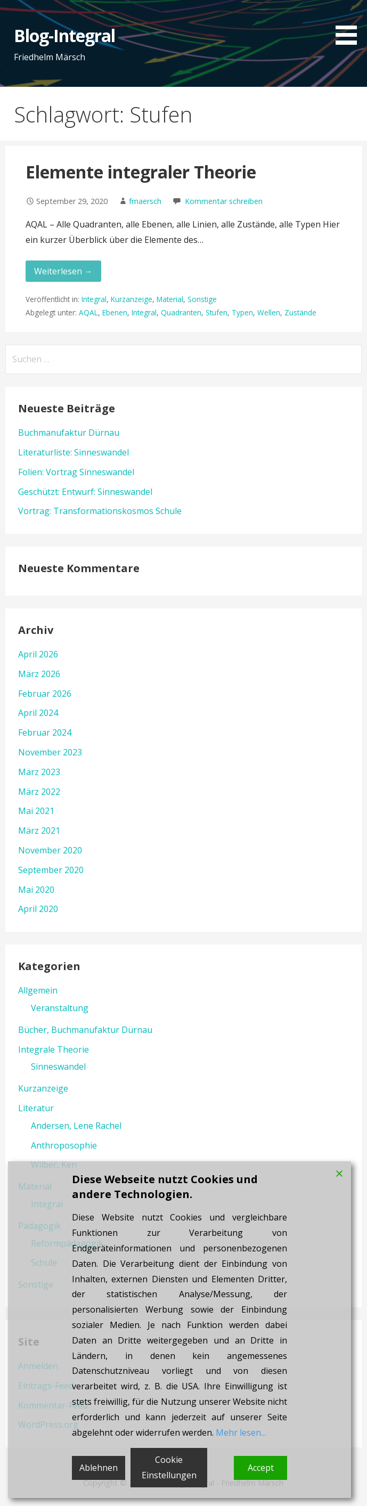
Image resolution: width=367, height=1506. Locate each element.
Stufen (216, 312)
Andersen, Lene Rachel (76, 1125)
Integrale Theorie (53, 1049)
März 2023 (39, 772)
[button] (350, 24)
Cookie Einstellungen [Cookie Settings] (169, 1467)
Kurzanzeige (131, 299)
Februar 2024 (44, 732)
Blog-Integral (65, 35)
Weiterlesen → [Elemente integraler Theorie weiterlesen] (63, 271)
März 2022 (39, 791)
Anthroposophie (64, 1145)
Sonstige (202, 299)
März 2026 (39, 674)
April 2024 (38, 713)
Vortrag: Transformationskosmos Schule (100, 511)
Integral (94, 299)
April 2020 (38, 909)
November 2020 (50, 850)
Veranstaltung (59, 1008)
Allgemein (38, 990)
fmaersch (145, 201)
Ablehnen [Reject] (98, 1468)
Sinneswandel (58, 1066)
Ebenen (114, 312)
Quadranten (181, 312)
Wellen (268, 312)
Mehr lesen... (241, 1432)
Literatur (36, 1108)
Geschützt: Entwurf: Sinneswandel (85, 492)
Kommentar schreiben (224, 201)
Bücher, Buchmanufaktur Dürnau (85, 1030)
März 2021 (39, 830)
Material (170, 299)
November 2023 (50, 752)
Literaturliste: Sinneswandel (73, 452)
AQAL (88, 312)
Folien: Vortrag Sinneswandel (76, 472)
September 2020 (51, 870)
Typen (242, 312)
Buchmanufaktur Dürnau (68, 432)
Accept (261, 1468)
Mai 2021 (36, 811)
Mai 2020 (36, 890)
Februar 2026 (44, 693)
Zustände (300, 312)
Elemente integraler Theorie (141, 171)
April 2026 (38, 654)
